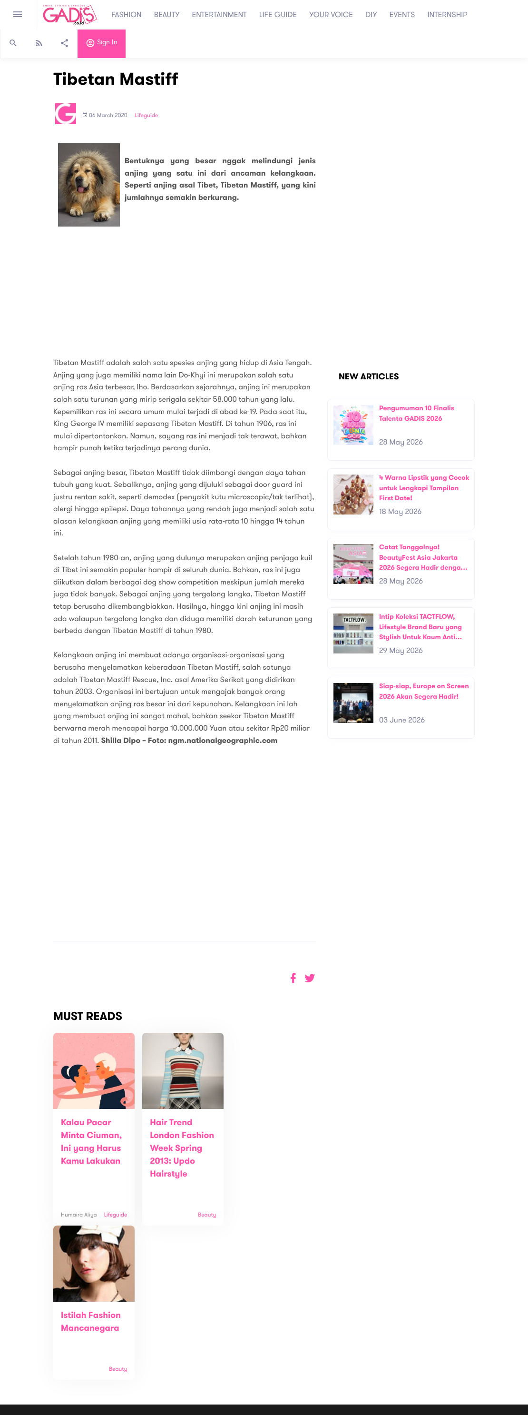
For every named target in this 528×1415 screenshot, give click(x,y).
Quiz (284, 1355)
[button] (310, 978)
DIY (371, 15)
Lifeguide (146, 115)
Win (300, 1355)
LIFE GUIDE (278, 15)
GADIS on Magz (364, 1355)
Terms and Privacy (333, 1409)
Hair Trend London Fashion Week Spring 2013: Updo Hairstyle (180, 1148)
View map (20, 1357)
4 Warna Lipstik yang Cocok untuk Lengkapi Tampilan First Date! (424, 488)
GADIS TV (324, 1355)
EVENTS (402, 15)
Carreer (146, 1337)
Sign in (101, 44)
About (144, 1317)
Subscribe (400, 1321)
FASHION (126, 15)
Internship (149, 1347)
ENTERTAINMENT (219, 15)
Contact (147, 1327)
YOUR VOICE (331, 15)
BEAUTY (167, 15)
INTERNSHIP (447, 15)
